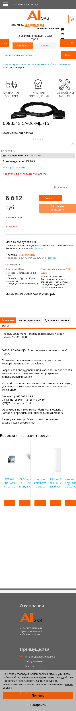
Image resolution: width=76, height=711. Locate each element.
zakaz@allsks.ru (36, 248)
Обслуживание (34, 661)
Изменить (23, 45)
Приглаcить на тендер (25, 4)
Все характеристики (14, 167)
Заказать (50, 198)
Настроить (38, 704)
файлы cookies (39, 674)
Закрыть (45, 45)
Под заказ (60, 187)
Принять (38, 695)
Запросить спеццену (58, 208)
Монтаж (30, 666)
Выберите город (34, 24)
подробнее (50, 257)
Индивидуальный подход (40, 656)
